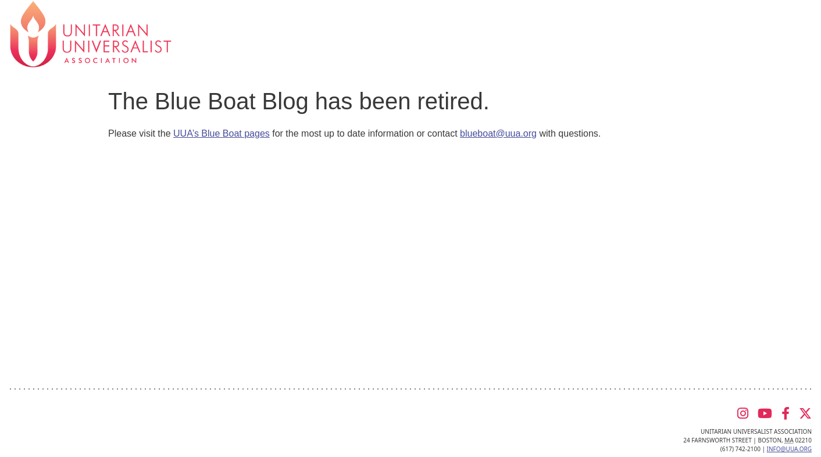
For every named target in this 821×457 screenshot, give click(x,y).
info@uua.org (789, 449)
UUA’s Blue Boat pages (221, 133)
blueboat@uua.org (498, 133)
